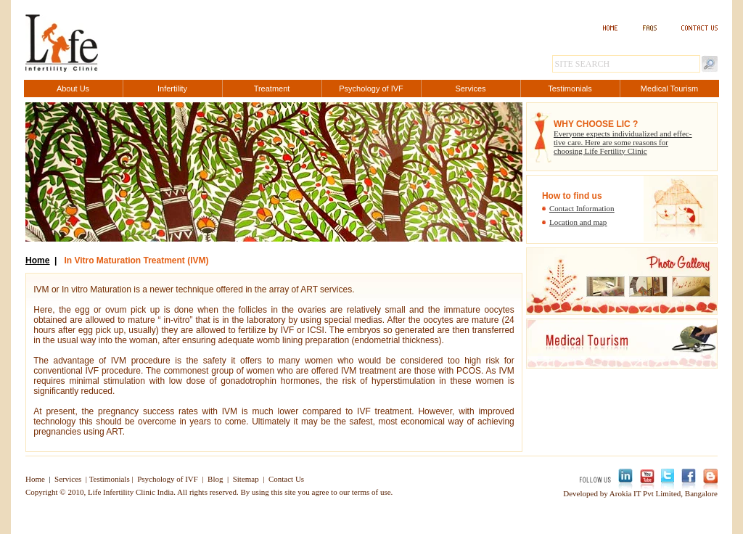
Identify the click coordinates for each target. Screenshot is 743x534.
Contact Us (286, 479)
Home (37, 260)
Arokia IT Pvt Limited (645, 493)
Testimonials (109, 479)
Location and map (578, 222)
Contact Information (582, 208)
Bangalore (701, 493)
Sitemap (246, 479)
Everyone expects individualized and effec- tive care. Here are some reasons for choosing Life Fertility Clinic (622, 142)
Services (67, 479)
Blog (215, 479)
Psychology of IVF (167, 479)
